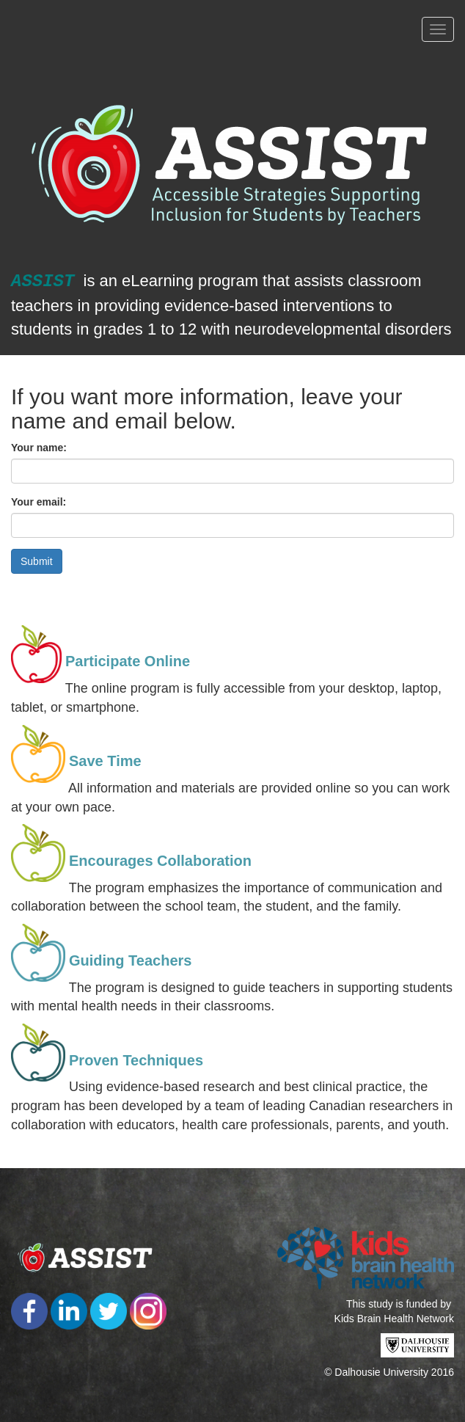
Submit (37, 561)
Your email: (38, 502)
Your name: (39, 447)
